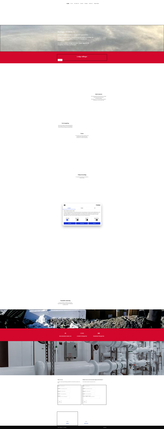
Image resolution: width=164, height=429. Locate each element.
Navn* (59, 385)
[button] (60, 60)
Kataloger (86, 3)
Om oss (71, 3)
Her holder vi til (76, 3)
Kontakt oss (91, 3)
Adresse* (59, 391)
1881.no (65, 427)
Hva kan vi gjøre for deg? (87, 396)
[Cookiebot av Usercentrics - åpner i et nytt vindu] (96, 205)
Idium (61, 427)
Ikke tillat (69, 223)
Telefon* (59, 388)
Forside (68, 3)
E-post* (59, 393)
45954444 (67, 423)
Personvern (104, 427)
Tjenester (81, 3)
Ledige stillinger (96, 3)
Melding (59, 396)
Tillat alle (94, 223)
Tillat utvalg (82, 223)
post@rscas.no (86, 423)
